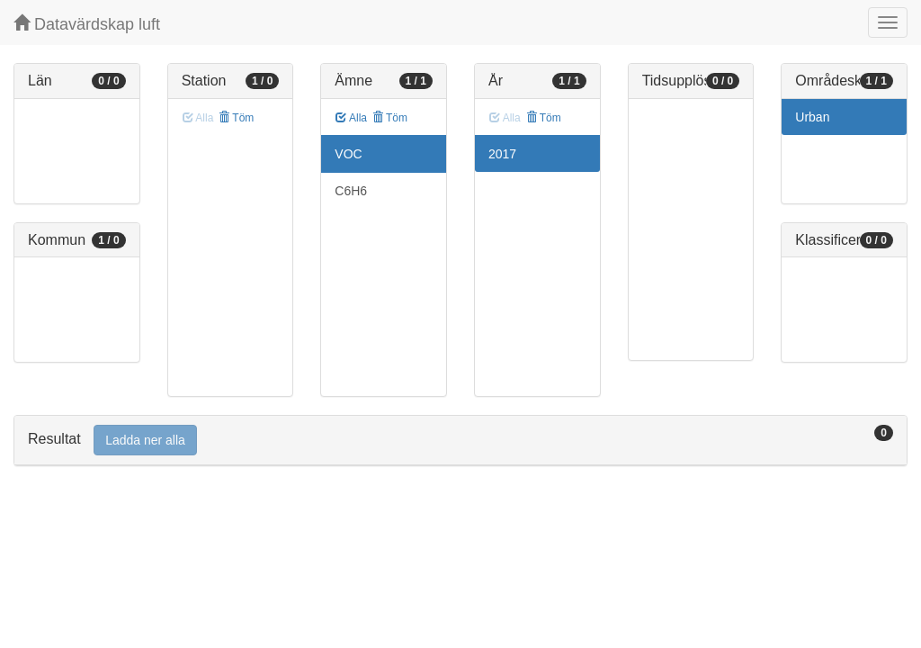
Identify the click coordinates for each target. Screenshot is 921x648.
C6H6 (351, 191)
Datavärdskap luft (86, 23)
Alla (351, 118)
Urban (812, 117)
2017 (502, 154)
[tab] (460, 440)
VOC (348, 154)
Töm (236, 118)
